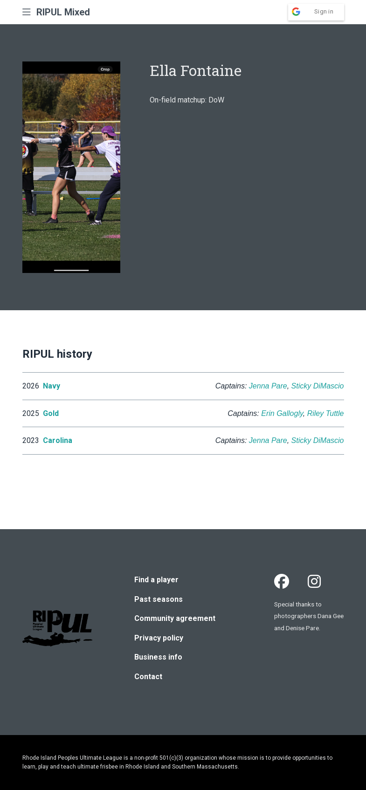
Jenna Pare (268, 386)
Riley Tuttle (325, 413)
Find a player (156, 579)
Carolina (57, 440)
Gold (51, 413)
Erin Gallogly (282, 413)
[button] (26, 12)
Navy (51, 385)
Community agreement (174, 618)
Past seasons (158, 599)
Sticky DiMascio (317, 386)
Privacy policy (158, 637)
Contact (148, 676)
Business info (158, 657)
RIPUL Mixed (63, 12)
